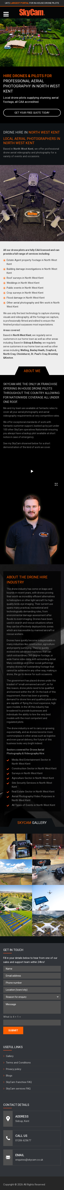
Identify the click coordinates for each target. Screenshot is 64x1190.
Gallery (9, 1056)
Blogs (9, 1075)
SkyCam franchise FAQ (19, 1082)
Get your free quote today (32, 112)
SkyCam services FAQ (18, 1088)
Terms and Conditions (18, 1062)
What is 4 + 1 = (12, 1016)
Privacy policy (13, 1069)
